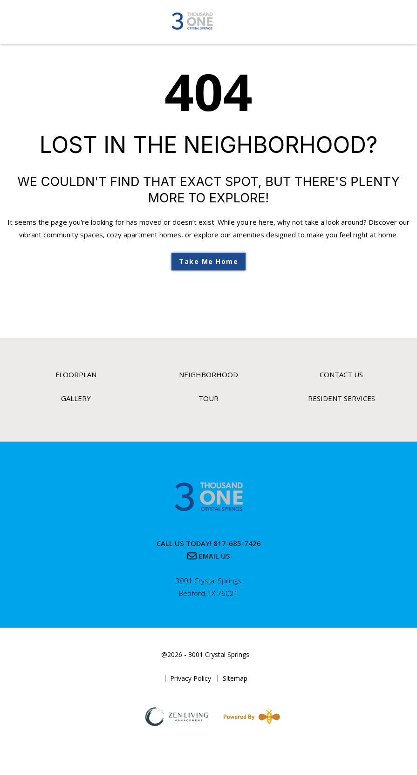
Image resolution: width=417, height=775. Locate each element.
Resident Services (341, 398)
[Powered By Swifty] (249, 716)
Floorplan (75, 374)
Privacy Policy (190, 678)
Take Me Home (208, 261)
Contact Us (341, 374)
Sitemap (235, 678)
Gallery (76, 398)
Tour (208, 398)
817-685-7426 (237, 543)
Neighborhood (208, 374)
